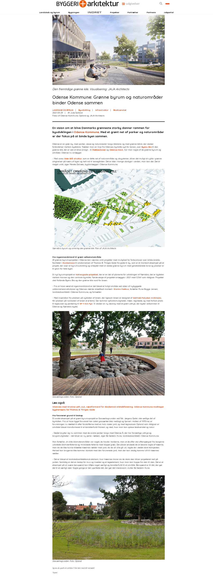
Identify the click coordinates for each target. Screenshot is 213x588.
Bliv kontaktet (161, 11)
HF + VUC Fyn (86, 313)
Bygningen (73, 19)
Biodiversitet (119, 119)
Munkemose (69, 272)
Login (46, 11)
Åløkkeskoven (99, 159)
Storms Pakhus (121, 298)
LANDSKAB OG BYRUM (62, 119)
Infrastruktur (101, 119)
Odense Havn (116, 159)
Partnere (151, 19)
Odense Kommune (86, 141)
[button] (148, 11)
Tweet (54, 582)
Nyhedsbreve (70, 11)
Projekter (114, 19)
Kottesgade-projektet (87, 284)
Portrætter (133, 19)
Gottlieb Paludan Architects (147, 307)
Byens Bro (146, 156)
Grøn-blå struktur (73, 168)
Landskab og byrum (49, 19)
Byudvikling (84, 119)
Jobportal (169, 19)
